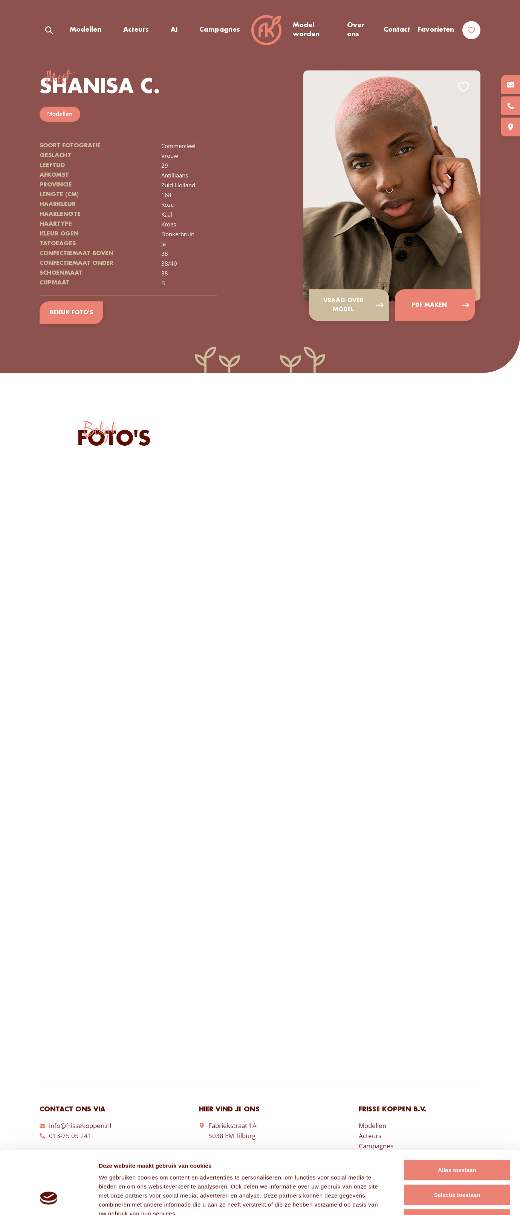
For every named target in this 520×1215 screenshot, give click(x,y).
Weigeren (457, 1165)
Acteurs (136, 29)
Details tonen (407, 1200)
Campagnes (219, 29)
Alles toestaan (457, 1116)
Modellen (85, 29)
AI (174, 29)
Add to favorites (463, 87)
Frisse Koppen (266, 30)
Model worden (306, 30)
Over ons (355, 30)
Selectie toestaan (457, 1141)
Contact (397, 29)
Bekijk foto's (71, 313)
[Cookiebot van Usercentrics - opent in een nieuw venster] (49, 1200)
